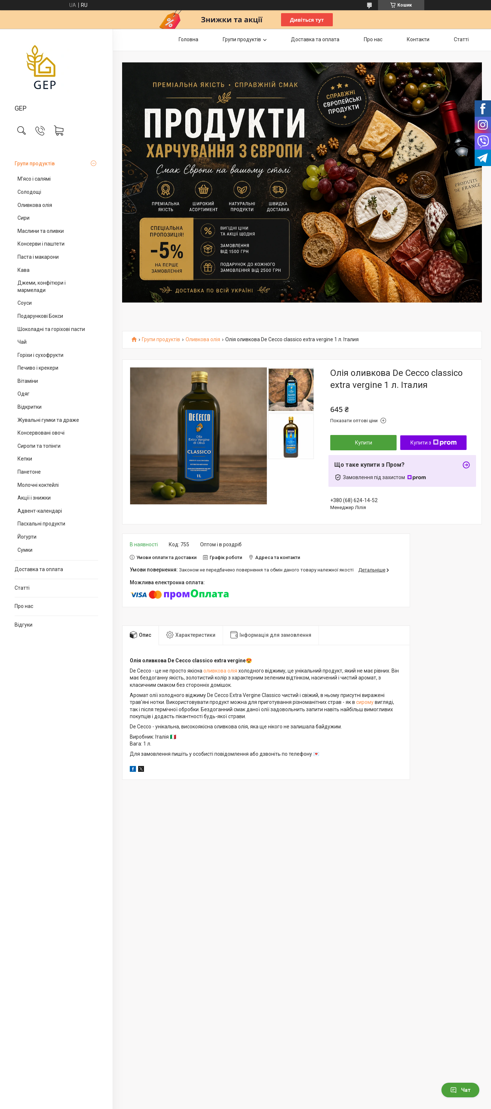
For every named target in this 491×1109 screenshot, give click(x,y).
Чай (22, 342)
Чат (460, 1090)
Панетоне (29, 472)
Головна (188, 39)
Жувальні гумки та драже (48, 420)
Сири (23, 218)
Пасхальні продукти (41, 524)
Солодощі (29, 192)
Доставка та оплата (39, 569)
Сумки (24, 550)
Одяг (23, 394)
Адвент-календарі (39, 511)
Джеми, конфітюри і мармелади (41, 286)
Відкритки (29, 407)
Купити (363, 443)
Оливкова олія (34, 205)
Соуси (24, 303)
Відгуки (23, 625)
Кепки (24, 459)
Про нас (24, 606)
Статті (22, 588)
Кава (23, 270)
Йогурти (26, 537)
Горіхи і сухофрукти (40, 355)
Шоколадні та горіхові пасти (51, 329)
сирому (365, 702)
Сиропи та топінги (39, 446)
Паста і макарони (38, 257)
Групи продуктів (35, 163)
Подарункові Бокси (40, 316)
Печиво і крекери (37, 368)
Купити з (433, 442)
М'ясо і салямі (34, 179)
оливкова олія (220, 671)
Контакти (418, 39)
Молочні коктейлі (38, 485)
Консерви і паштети (41, 244)
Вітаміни (27, 381)
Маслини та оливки (40, 231)
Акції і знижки (34, 498)
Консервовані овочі (41, 433)
